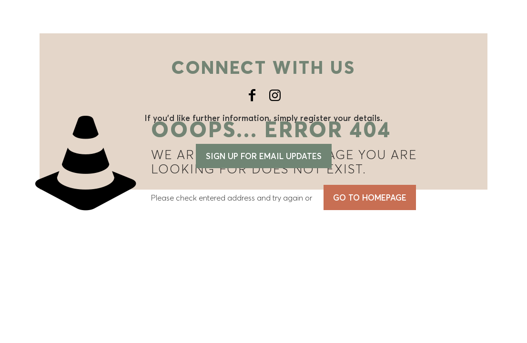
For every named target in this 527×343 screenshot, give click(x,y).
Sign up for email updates (264, 156)
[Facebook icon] (252, 95)
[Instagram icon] (275, 95)
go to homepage (369, 197)
